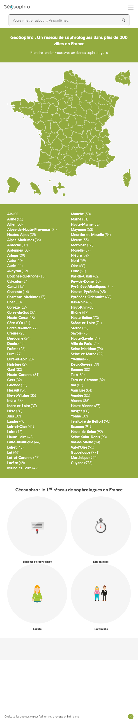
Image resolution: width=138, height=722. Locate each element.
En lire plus (73, 716)
